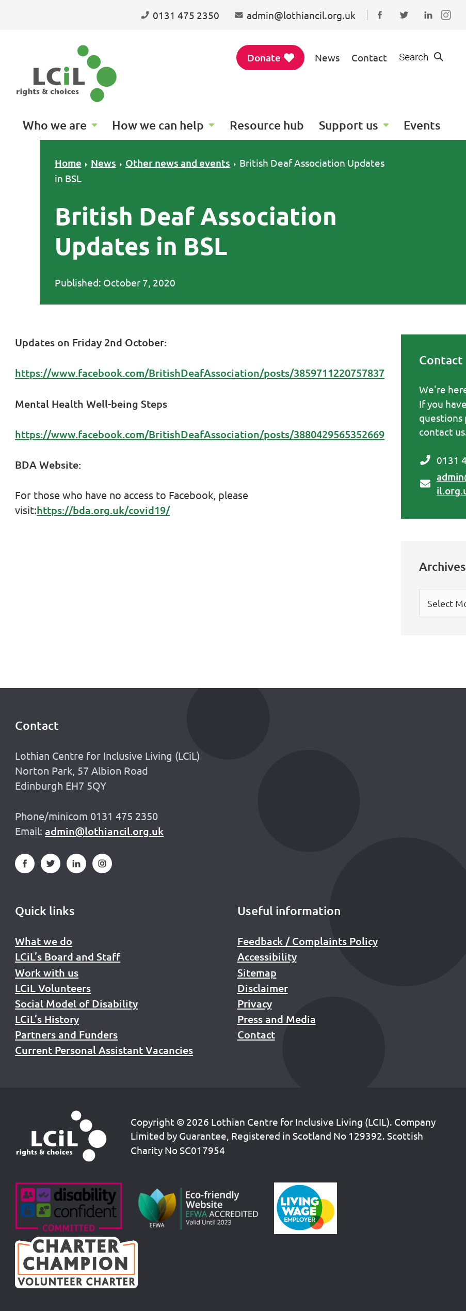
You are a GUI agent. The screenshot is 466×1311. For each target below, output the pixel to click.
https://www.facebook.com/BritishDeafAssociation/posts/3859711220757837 (199, 372)
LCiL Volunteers (53, 988)
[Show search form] (422, 57)
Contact (369, 57)
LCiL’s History (47, 1019)
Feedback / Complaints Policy (307, 941)
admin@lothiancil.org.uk (104, 831)
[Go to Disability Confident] (68, 1208)
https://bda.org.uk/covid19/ (103, 510)
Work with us (46, 972)
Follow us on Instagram (448, 25)
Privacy (254, 1003)
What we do (43, 941)
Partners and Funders (66, 1034)
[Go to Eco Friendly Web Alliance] (198, 1208)
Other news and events (177, 162)
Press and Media (276, 1019)
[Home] (61, 1136)
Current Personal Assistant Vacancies (104, 1050)
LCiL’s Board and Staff (67, 956)
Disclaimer (262, 988)
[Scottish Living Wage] (305, 1208)
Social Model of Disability (76, 1003)
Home (68, 162)
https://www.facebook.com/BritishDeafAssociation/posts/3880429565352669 (199, 434)
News (327, 57)
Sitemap (257, 972)
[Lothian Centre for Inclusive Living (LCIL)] (66, 73)
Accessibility (267, 956)
